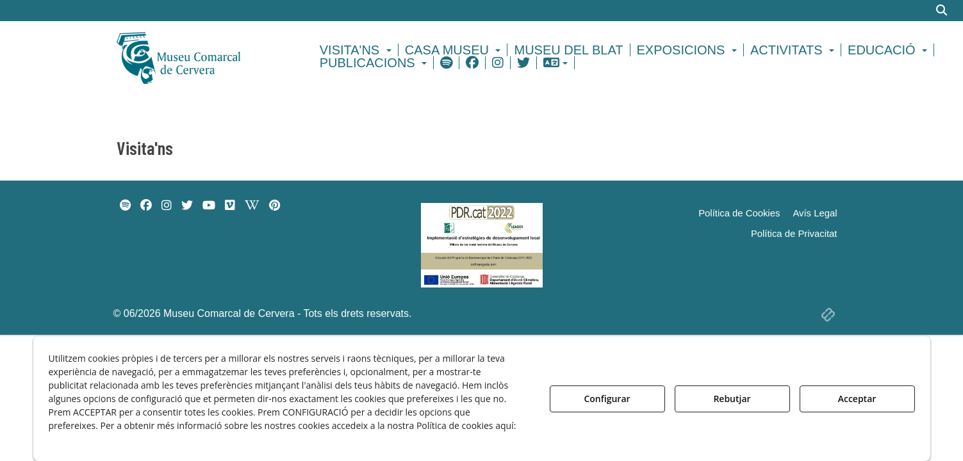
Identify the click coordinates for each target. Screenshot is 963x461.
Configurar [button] (607, 398)
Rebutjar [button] (731, 398)
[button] (201, 56)
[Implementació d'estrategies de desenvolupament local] (482, 244)
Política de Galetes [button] (93, 439)
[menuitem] (358, 50)
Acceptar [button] (857, 398)
